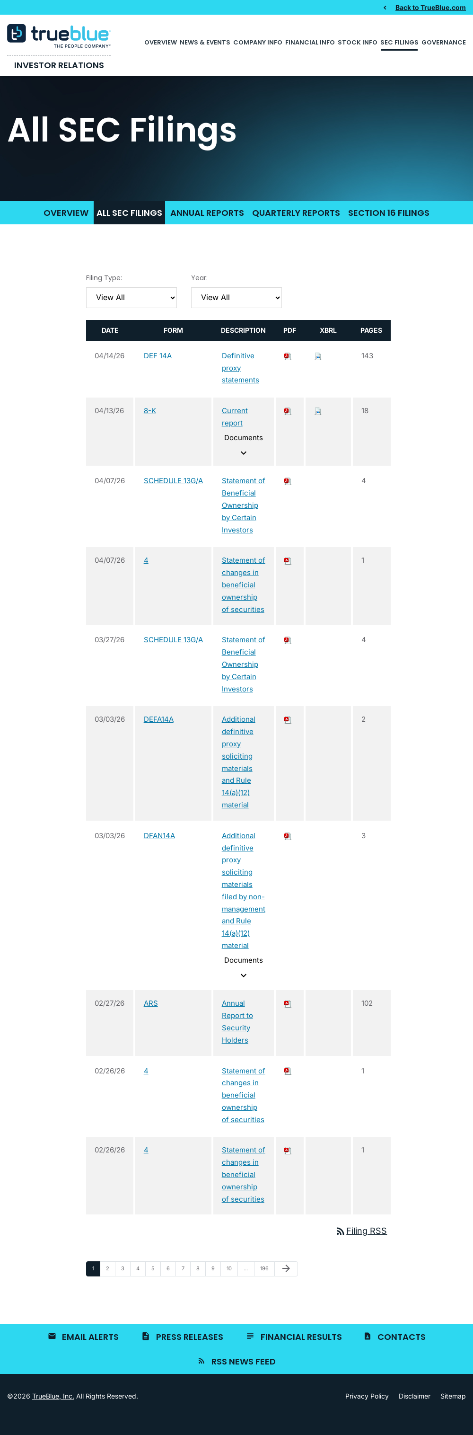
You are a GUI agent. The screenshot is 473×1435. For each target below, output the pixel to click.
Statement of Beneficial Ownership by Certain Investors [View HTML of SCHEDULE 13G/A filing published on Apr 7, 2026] (243, 522)
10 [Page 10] (232, 1287)
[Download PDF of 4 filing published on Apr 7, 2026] (288, 577)
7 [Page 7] (186, 1287)
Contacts (401, 1353)
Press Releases (189, 1353)
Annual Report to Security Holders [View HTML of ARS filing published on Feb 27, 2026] (237, 1038)
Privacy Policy (367, 1412)
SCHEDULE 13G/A (173, 497)
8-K (150, 427)
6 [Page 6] (171, 1287)
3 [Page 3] (126, 1287)
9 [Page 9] (216, 1287)
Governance (443, 42)
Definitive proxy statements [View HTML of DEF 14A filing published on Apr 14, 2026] (240, 384)
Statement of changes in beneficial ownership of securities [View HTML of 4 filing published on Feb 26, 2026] (243, 1112)
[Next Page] (286, 1285)
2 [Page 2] (110, 1287)
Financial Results (301, 1353)
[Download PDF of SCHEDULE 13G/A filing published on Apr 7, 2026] (288, 497)
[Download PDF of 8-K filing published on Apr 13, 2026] (288, 427)
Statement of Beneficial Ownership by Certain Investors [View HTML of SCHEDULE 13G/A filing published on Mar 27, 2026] (243, 681)
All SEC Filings (129, 229)
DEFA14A (159, 736)
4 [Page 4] (141, 1287)
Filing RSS (361, 1248)
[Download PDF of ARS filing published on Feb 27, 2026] (288, 1020)
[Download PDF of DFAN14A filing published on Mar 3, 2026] (288, 852)
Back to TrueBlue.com (430, 7)
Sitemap (453, 1412)
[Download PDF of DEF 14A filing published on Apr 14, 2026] (288, 372)
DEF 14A (158, 372)
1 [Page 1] (96, 1287)
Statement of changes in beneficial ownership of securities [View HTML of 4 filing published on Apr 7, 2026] (243, 601)
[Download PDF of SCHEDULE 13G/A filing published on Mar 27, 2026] (288, 656)
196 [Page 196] (266, 1287)
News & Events (205, 42)
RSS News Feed (243, 1378)
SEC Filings (399, 42)
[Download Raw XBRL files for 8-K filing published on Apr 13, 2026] (318, 427)
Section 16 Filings (388, 229)
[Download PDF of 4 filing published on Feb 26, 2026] (288, 1087)
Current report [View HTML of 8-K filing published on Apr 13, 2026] (235, 433)
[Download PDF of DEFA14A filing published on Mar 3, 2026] (288, 736)
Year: (199, 294)
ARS (151, 1020)
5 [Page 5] (156, 1287)
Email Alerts (90, 1353)
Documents (243, 462)
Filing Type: (104, 294)
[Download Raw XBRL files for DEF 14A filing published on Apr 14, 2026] (318, 372)
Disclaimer (414, 1412)
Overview (160, 42)
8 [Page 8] (201, 1287)
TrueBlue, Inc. (53, 1412)
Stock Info (357, 42)
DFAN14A (159, 852)
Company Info (257, 42)
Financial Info (310, 42)
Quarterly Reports (296, 229)
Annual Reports (207, 229)
